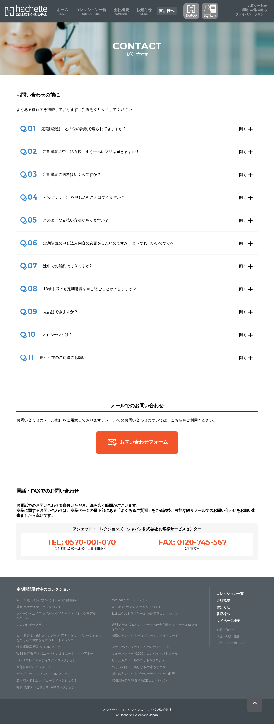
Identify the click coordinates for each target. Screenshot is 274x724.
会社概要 (223, 600)
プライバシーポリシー (251, 14)
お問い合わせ (257, 5)
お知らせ (223, 607)
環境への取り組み (228, 636)
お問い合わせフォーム (137, 442)
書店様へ (223, 614)
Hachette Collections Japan (26, 10)
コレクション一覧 (230, 594)
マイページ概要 (228, 621)
